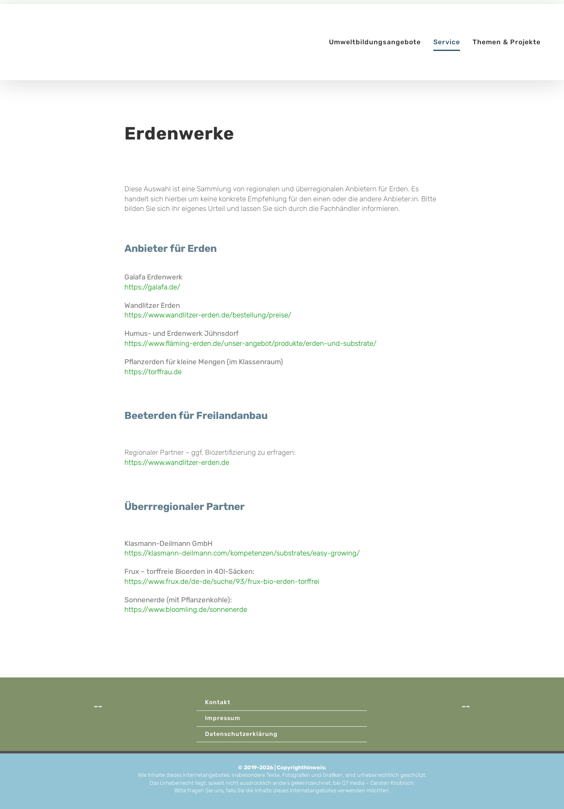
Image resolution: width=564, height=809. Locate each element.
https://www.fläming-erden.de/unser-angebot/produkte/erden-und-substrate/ (250, 343)
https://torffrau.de (153, 372)
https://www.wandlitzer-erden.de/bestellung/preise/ (207, 315)
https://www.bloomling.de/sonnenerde (185, 609)
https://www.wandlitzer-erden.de (176, 462)
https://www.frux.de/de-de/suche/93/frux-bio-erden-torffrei (221, 581)
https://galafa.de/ (152, 287)
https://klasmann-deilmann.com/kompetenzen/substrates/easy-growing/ (242, 553)
